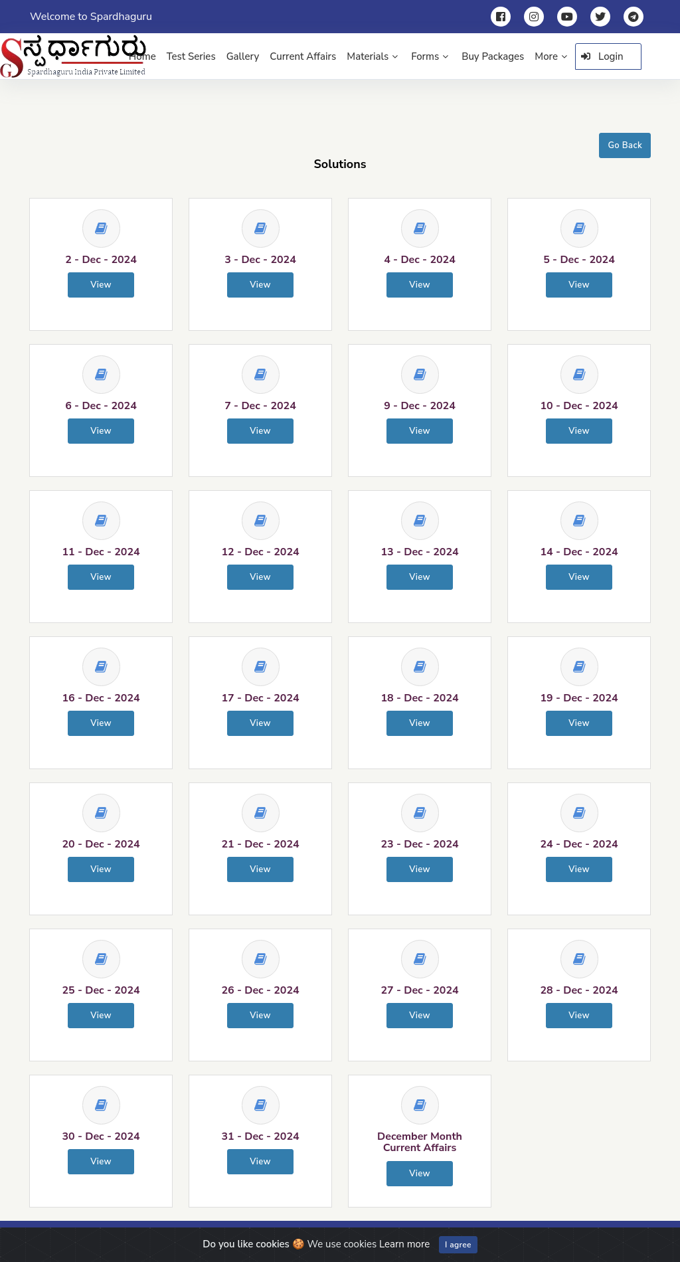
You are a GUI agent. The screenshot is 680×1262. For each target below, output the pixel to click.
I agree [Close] (458, 1244)
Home (142, 56)
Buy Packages (493, 56)
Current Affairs (303, 56)
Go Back (625, 145)
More (551, 56)
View (101, 285)
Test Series (191, 56)
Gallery (243, 56)
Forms (429, 56)
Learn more (404, 1244)
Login (602, 56)
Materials (372, 56)
